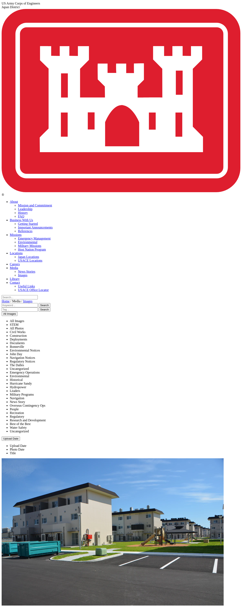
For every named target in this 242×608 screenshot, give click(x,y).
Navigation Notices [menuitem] (22, 357)
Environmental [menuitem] (19, 376)
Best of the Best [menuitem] (20, 424)
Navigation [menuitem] (17, 398)
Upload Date (10, 438)
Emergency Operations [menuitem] (25, 372)
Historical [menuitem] (16, 380)
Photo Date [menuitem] (17, 449)
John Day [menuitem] (16, 354)
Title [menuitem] (13, 453)
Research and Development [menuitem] (28, 420)
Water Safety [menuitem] (18, 427)
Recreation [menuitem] (17, 413)
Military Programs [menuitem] (22, 394)
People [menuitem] (14, 409)
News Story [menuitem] (17, 402)
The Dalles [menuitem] (17, 365)
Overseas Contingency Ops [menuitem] (27, 405)
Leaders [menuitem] (15, 391)
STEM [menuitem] (14, 324)
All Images (9, 313)
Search (44, 305)
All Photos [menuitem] (17, 328)
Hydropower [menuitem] (18, 387)
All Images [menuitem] (17, 321)
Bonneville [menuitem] (17, 346)
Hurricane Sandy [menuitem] (21, 383)
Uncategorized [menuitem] (19, 368)
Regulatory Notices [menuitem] (22, 361)
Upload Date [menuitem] (18, 445)
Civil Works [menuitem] (18, 332)
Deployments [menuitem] (18, 339)
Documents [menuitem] (17, 343)
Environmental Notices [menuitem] (25, 350)
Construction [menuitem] (18, 335)
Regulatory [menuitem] (17, 416)
